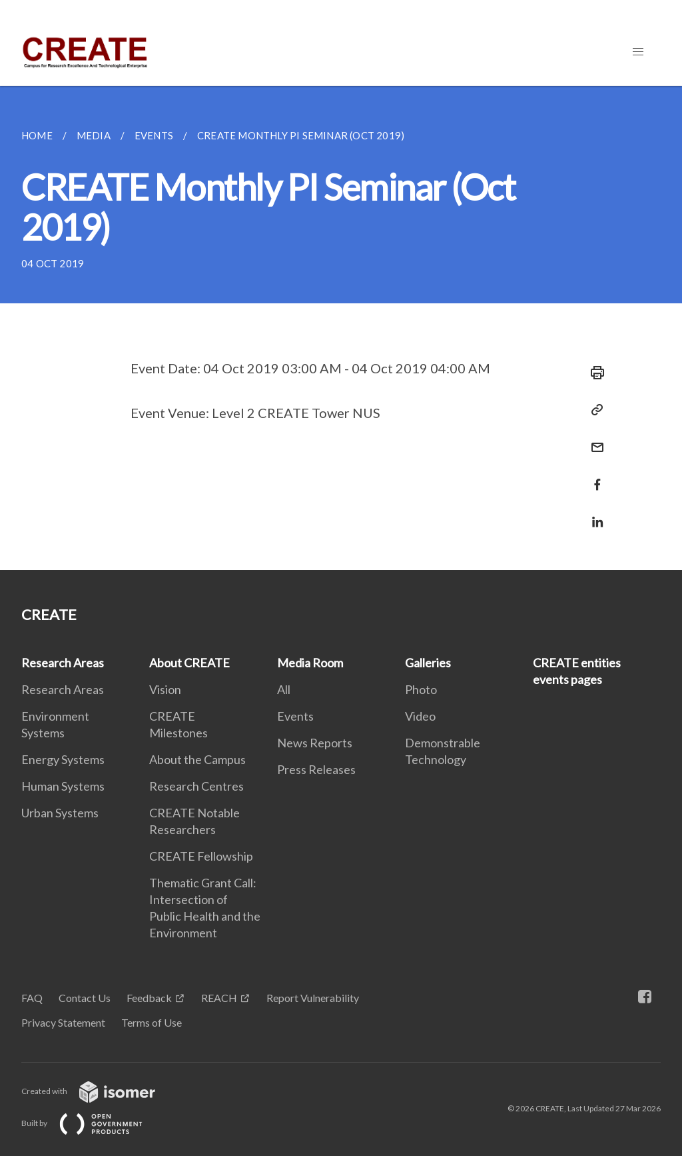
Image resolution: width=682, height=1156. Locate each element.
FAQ (32, 997)
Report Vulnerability (312, 997)
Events (295, 716)
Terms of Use (151, 1022)
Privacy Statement (63, 1022)
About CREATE (189, 662)
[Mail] (593, 439)
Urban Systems (60, 812)
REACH (219, 997)
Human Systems (63, 786)
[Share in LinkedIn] (593, 513)
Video (420, 716)
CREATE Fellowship (201, 856)
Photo (421, 689)
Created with (98, 1091)
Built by (92, 1123)
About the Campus (197, 759)
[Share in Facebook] (593, 476)
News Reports (314, 742)
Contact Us (85, 997)
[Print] (593, 373)
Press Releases (316, 769)
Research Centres (196, 786)
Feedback (149, 997)
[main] (341, 328)
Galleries (428, 662)
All (283, 689)
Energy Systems (63, 759)
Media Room (310, 662)
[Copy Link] (593, 410)
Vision (165, 689)
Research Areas (62, 662)
